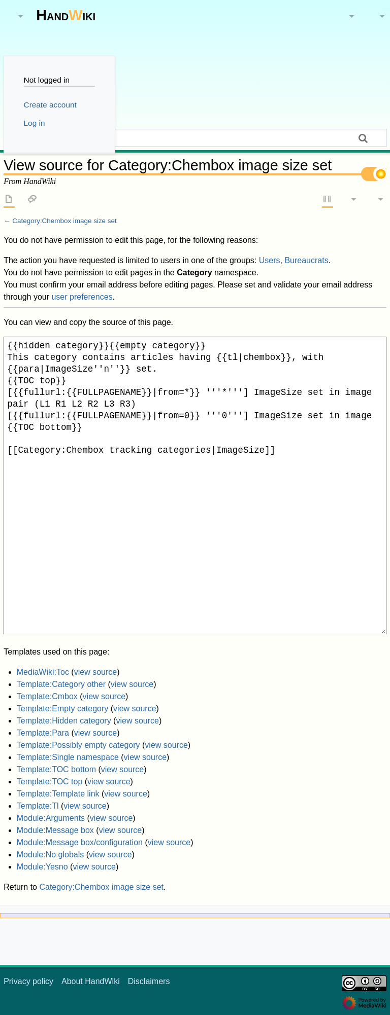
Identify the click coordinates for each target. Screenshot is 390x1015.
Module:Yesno (42, 866)
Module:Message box (55, 830)
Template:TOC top (50, 781)
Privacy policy (28, 981)
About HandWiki (90, 981)
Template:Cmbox (47, 696)
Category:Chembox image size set (64, 221)
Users (269, 260)
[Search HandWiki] (195, 138)
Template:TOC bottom (56, 769)
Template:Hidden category (64, 720)
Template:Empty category (63, 708)
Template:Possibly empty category (78, 745)
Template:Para (43, 733)
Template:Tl (38, 806)
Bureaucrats (306, 260)
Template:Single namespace (68, 757)
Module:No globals (50, 854)
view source (95, 672)
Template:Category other (61, 684)
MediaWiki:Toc (43, 672)
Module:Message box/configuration (80, 842)
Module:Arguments (51, 818)
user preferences (81, 297)
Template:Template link (58, 793)
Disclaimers (149, 981)
